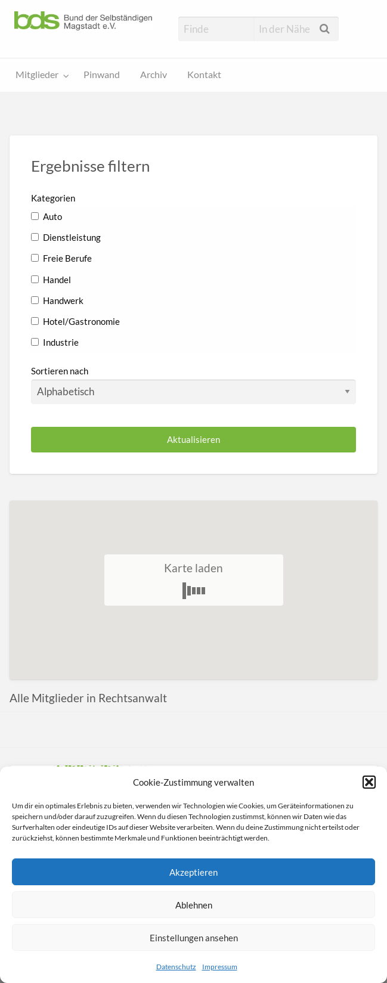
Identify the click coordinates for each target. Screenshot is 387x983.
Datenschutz (176, 966)
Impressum (219, 966)
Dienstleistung (66, 237)
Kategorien (53, 198)
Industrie (55, 342)
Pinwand (101, 74)
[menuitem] (39, 75)
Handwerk (57, 300)
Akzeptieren (193, 872)
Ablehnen (193, 905)
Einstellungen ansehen (194, 937)
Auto (46, 216)
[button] (369, 782)
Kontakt (204, 74)
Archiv (153, 74)
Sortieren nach (193, 384)
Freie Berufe (61, 258)
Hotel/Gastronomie (75, 321)
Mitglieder (37, 74)
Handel (51, 279)
